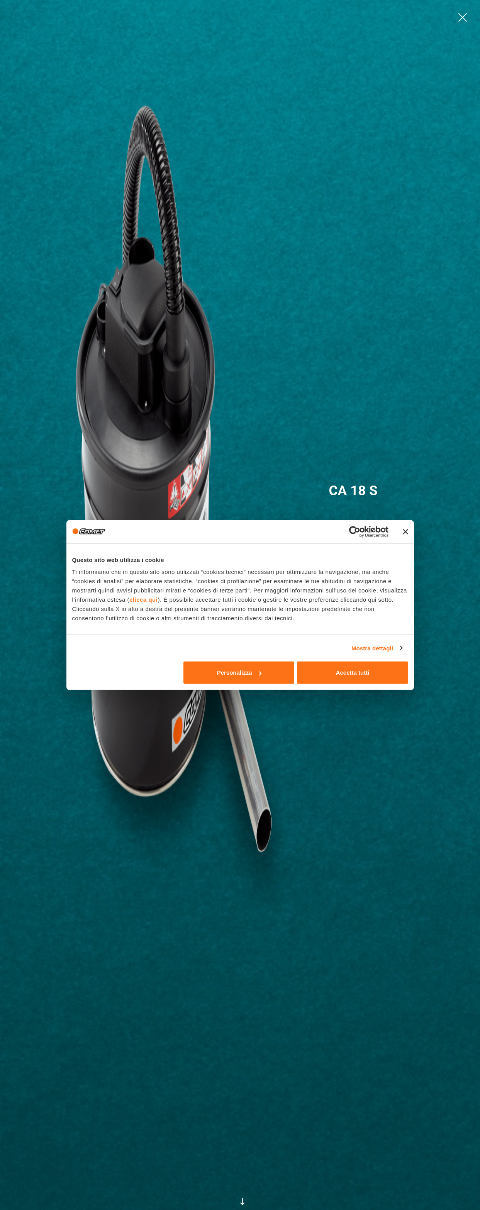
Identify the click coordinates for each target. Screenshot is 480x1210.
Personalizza (239, 672)
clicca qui (143, 599)
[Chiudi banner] (405, 531)
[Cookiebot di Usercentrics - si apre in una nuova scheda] (354, 531)
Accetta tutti (353, 672)
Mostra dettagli (372, 648)
